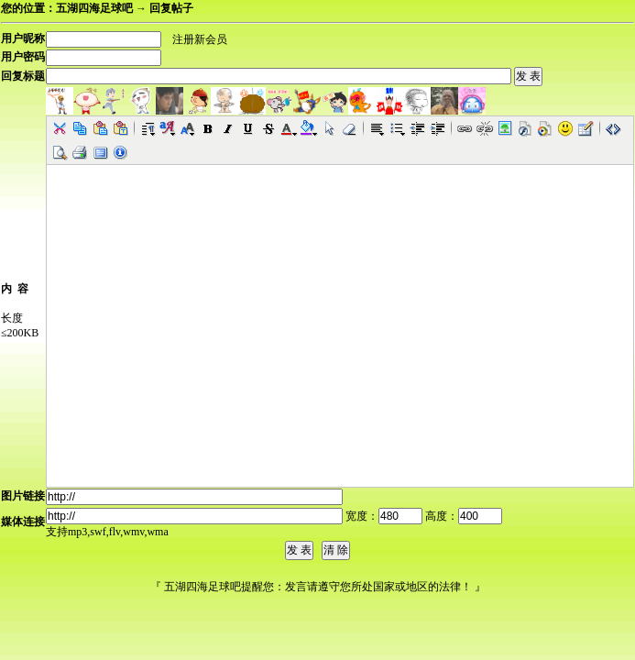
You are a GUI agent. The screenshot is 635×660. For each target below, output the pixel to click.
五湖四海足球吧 (94, 8)
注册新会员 (199, 39)
